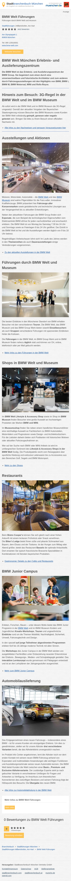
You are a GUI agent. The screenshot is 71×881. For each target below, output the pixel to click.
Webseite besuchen (13, 52)
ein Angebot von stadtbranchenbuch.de (20, 6)
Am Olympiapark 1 (34, 36)
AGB (36, 869)
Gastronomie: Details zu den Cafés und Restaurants (29, 561)
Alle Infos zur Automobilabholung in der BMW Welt (28, 790)
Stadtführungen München (27, 847)
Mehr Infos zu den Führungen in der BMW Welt (26, 353)
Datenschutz (26, 869)
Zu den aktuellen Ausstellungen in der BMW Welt (27, 252)
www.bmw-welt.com (10, 45)
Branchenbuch (8, 847)
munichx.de (50, 873)
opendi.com (6, 876)
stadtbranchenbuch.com (12, 873)
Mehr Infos (9, 807)
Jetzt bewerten (23, 29)
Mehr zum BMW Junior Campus (19, 671)
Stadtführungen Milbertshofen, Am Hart (18, 849)
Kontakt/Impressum (10, 869)
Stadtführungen (8, 26)
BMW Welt (43, 197)
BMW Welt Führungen (46, 849)
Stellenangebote (48, 869)
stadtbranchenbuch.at (33, 873)
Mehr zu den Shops (14, 465)
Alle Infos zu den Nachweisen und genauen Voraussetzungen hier (35, 128)
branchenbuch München (24, 3)
